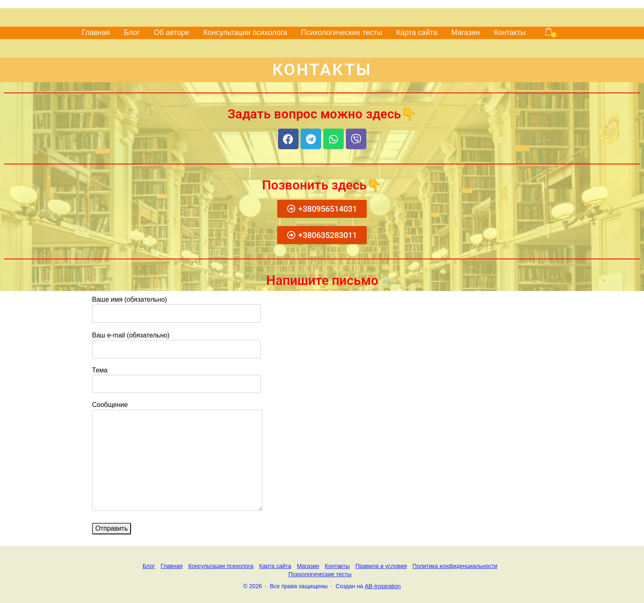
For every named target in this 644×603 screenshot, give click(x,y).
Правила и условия (381, 566)
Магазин (465, 32)
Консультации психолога (245, 32)
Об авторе (171, 32)
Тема (176, 377)
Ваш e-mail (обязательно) (176, 342)
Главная (96, 32)
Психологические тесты (341, 32)
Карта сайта (416, 32)
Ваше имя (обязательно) (176, 306)
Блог (132, 32)
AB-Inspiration (383, 586)
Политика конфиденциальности (454, 566)
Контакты (510, 32)
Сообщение (177, 456)
